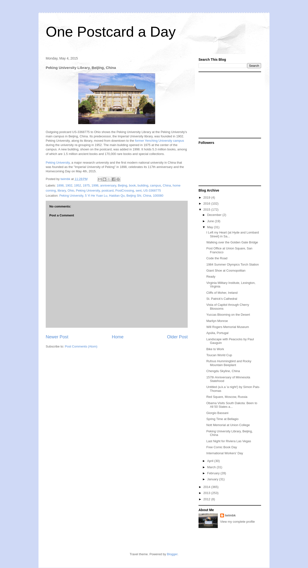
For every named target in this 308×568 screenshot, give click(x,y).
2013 (207, 493)
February (214, 473)
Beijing (122, 185)
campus (155, 185)
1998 (94, 185)
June (211, 221)
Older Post (177, 336)
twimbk (230, 515)
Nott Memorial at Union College (228, 425)
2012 (207, 499)
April (210, 461)
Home (118, 336)
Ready (210, 276)
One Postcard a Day (111, 32)
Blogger (172, 554)
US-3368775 (152, 190)
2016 (207, 203)
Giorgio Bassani (217, 413)
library (62, 190)
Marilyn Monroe (217, 321)
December (215, 215)
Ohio (71, 190)
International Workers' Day (224, 453)
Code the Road (216, 258)
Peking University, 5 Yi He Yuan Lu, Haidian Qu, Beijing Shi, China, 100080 (111, 195)
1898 (60, 185)
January (213, 479)
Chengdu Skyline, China (223, 371)
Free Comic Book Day (221, 447)
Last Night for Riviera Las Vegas (228, 441)
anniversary (108, 185)
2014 (207, 487)
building (143, 185)
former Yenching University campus (159, 140)
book (132, 185)
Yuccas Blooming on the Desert (228, 314)
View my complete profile (237, 521)
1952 (77, 185)
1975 (86, 185)
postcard (108, 190)
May (210, 227)
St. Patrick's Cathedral (221, 299)
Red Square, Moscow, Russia (226, 397)
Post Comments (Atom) (81, 346)
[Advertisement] (229, 104)
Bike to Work (215, 349)
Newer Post (57, 336)
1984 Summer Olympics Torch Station (232, 264)
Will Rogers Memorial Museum (227, 327)
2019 (207, 197)
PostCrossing (124, 190)
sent (139, 190)
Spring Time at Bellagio (222, 419)
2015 (207, 209)
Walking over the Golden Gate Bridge (232, 242)
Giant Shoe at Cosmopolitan (225, 270)
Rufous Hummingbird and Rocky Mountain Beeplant (228, 363)
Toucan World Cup (219, 355)
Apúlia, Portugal (217, 333)
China (167, 185)
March (212, 467)
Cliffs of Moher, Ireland (221, 292)
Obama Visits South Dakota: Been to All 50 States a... (231, 405)
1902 (68, 185)
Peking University (58, 162)
